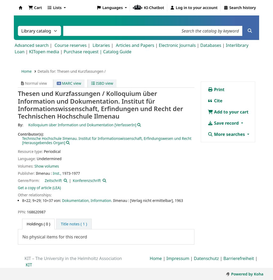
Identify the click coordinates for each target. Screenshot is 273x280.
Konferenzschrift (87, 180)
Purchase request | (83, 52)
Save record (224, 123)
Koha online (20, 8)
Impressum (177, 258)
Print (216, 89)
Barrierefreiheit (238, 258)
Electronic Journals (177, 45)
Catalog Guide (117, 52)
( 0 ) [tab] (38, 223)
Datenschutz (206, 258)
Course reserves (70, 45)
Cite (215, 101)
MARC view (69, 83)
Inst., (57, 173)
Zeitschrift (53, 180)
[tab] (73, 224)
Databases (210, 45)
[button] (35, 8)
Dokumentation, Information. (87, 200)
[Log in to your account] (194, 8)
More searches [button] (227, 134)
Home (26, 71)
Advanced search (32, 45)
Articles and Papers (135, 45)
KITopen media (44, 52)
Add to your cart (228, 112)
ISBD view (102, 83)
